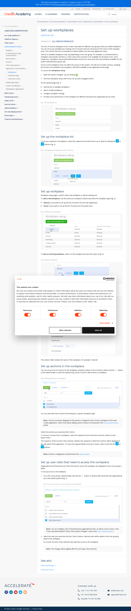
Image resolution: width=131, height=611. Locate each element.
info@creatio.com (117, 590)
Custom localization (13, 86)
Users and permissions (106, 531)
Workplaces (12, 72)
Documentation (42, 21)
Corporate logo (13, 75)
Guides (38, 14)
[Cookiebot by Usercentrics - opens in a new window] (104, 279)
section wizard (84, 454)
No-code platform (11, 35)
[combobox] (47, 35)
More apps (9, 115)
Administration (10, 108)
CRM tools (8, 43)
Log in (125, 9)
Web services (11, 59)
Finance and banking (13, 119)
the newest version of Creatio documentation (75, 4)
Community (86, 9)
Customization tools (74, 21)
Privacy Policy (37, 609)
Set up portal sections (112, 423)
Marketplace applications (15, 89)
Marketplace (96, 9)
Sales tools (9, 101)
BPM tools (8, 93)
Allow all (98, 330)
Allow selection (65, 330)
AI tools (9, 62)
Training (65, 14)
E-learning (51, 14)
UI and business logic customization (13, 54)
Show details (105, 323)
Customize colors (47, 569)
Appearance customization (93, 21)
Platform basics (11, 39)
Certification (81, 14)
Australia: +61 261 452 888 (90, 598)
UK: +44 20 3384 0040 (89, 594)
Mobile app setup (12, 82)
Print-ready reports (13, 65)
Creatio (77, 9)
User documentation (57, 21)
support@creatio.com (119, 594)
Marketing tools (11, 97)
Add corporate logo (48, 565)
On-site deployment (12, 112)
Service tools (9, 104)
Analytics (9, 50)
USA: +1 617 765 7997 (89, 590)
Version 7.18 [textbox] (47, 35)
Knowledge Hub (108, 9)
